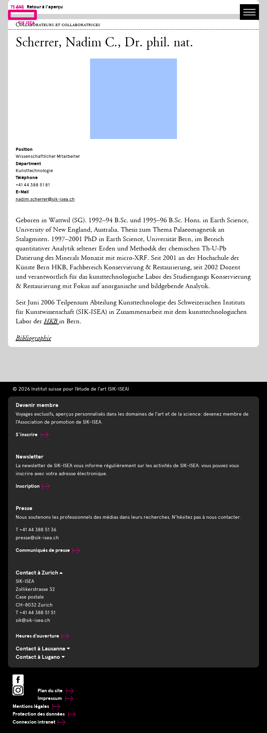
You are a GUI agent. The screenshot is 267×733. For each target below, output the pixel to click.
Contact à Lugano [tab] (40, 657)
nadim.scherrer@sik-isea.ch (45, 199)
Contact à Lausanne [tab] (43, 648)
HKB (51, 321)
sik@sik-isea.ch (33, 620)
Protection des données (44, 714)
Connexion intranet (39, 722)
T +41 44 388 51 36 (36, 530)
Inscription (33, 486)
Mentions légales (36, 706)
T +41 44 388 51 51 (35, 613)
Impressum (55, 698)
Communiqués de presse (48, 550)
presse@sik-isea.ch (37, 538)
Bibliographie (33, 338)
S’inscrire (32, 435)
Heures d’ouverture (42, 636)
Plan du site (56, 691)
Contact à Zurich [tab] (39, 572)
